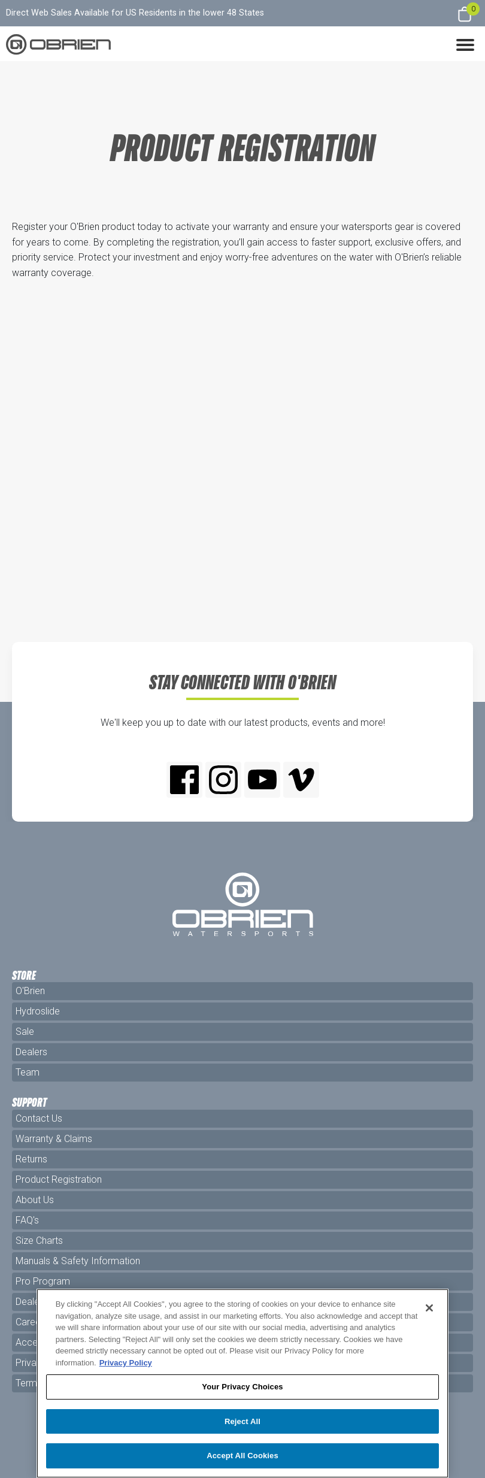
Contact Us (39, 1118)
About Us (35, 1200)
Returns (31, 1159)
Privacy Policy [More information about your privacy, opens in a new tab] (125, 1362)
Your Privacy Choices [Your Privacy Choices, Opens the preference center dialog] (242, 1386)
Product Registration (59, 1179)
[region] (243, 1383)
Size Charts (39, 1240)
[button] (465, 43)
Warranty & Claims (54, 1138)
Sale (25, 1031)
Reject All (242, 1421)
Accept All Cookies (242, 1455)
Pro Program (43, 1281)
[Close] (429, 1308)
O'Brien (30, 991)
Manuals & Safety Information (78, 1261)
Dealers (31, 1052)
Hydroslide (38, 1011)
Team (28, 1072)
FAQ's (27, 1220)
